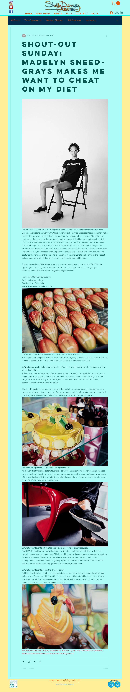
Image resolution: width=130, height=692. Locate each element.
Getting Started (54, 20)
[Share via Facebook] (23, 661)
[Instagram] (11, 3)
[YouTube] (11, 7)
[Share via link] (40, 661)
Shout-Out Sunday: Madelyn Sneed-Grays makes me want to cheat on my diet (64, 67)
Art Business (74, 20)
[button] (116, 3)
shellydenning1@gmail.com (64, 680)
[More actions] (106, 35)
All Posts (15, 20)
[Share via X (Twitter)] (29, 661)
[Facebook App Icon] (11, 11)
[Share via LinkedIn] (34, 661)
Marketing (91, 20)
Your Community (32, 20)
